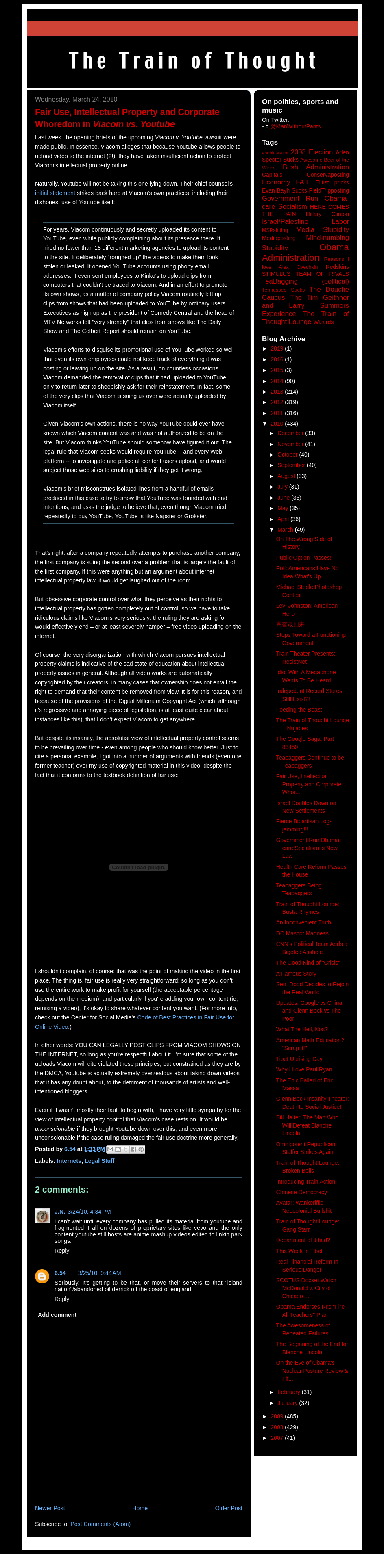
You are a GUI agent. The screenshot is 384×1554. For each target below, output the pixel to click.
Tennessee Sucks (283, 290)
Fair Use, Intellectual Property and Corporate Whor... (308, 784)
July (283, 486)
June (284, 497)
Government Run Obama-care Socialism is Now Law (308, 848)
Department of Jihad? (303, 1240)
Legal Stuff (100, 1161)
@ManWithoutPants (296, 126)
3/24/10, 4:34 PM (89, 1211)
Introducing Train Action (305, 1181)
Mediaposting (279, 238)
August (287, 476)
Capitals (272, 174)
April (283, 519)
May (283, 508)
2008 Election (312, 152)
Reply (62, 1250)
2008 (278, 1427)
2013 (278, 391)
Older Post (228, 1508)
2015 (278, 370)
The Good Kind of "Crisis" (308, 962)
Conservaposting (328, 174)
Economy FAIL (286, 182)
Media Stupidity (322, 230)
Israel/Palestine (285, 221)
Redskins (337, 267)
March (286, 529)
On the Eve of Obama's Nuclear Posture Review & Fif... (312, 1370)
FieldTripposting (329, 190)
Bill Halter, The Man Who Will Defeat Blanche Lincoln (307, 1125)
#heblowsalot (275, 152)
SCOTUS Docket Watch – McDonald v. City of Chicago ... (308, 1288)
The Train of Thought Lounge (305, 318)
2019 (278, 348)
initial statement (55, 193)
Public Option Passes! (304, 557)
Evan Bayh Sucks (284, 190)
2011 (278, 413)
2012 (278, 402)
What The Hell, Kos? (302, 1029)
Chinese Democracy (301, 1192)
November (291, 444)
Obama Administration (305, 252)
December (291, 433)
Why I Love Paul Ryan (304, 1069)
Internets (69, 1161)
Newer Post (50, 1508)
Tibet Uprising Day (299, 1059)
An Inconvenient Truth (303, 922)
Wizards (323, 322)
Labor (340, 221)
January (288, 1403)
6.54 (60, 1273)
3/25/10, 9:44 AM (99, 1273)
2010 (278, 423)
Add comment (57, 1315)
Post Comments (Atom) (100, 1524)
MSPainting (275, 230)
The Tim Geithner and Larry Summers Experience (305, 306)
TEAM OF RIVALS (322, 274)
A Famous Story (296, 973)
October (288, 454)
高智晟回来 (290, 624)
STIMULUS (276, 274)
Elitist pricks (332, 182)
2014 (278, 381)
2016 (278, 359)
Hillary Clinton (327, 214)
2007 (278, 1438)
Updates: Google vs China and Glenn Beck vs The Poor (309, 1011)
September (292, 465)
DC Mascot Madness (302, 933)
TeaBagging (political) (305, 281)
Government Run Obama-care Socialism (305, 202)
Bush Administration (316, 167)
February (289, 1392)
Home (140, 1508)
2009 (278, 1416)
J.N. (60, 1211)
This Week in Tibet (299, 1251)
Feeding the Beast (299, 709)
